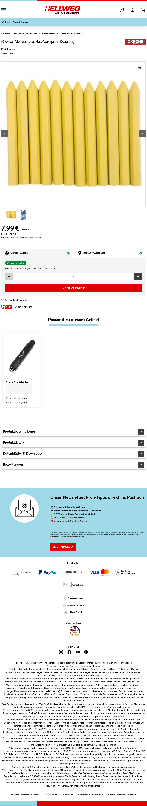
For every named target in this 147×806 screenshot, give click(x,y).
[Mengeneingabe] (73, 276)
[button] (16, 22)
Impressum (67, 794)
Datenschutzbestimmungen (75, 536)
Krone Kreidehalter (16, 382)
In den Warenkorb (73, 288)
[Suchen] (122, 10)
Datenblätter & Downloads (73, 454)
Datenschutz (51, 794)
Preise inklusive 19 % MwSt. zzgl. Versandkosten (21, 238)
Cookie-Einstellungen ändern (122, 794)
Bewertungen (73, 465)
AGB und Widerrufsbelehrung (25, 794)
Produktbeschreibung (73, 432)
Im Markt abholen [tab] (112, 254)
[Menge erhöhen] (138, 276)
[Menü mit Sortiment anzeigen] (3, 10)
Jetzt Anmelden (63, 547)
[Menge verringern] (9, 276)
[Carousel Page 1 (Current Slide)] (12, 215)
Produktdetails (8, 49)
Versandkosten (64, 663)
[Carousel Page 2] (24, 215)
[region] (73, 141)
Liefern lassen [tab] (39, 254)
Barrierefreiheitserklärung (90, 794)
